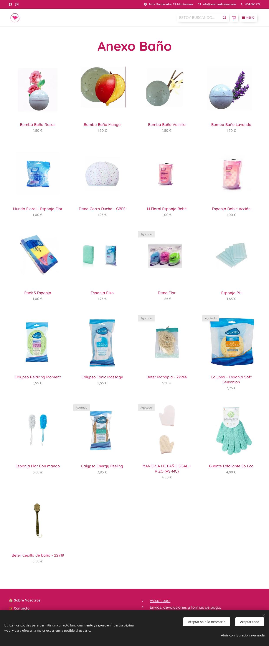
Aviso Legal (160, 600)
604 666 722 (252, 4)
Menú (248, 18)
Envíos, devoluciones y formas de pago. (185, 607)
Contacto (22, 608)
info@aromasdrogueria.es (219, 4)
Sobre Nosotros (27, 600)
